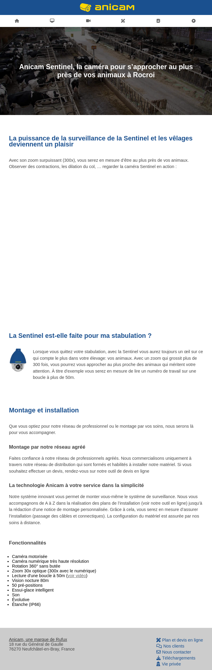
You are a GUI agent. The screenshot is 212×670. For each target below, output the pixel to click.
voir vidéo (77, 575)
